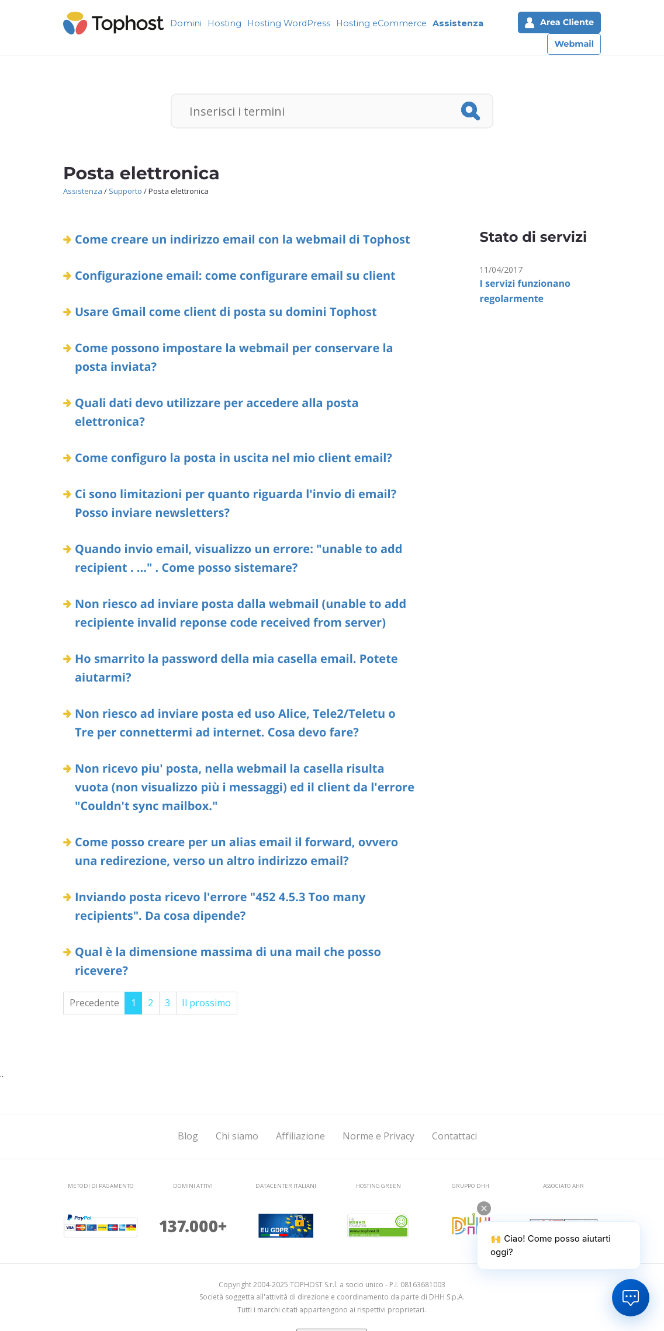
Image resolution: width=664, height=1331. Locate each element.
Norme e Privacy (378, 1136)
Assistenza (458, 23)
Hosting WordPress (288, 23)
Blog (188, 1136)
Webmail (574, 44)
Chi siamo (237, 1136)
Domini (186, 23)
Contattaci (454, 1136)
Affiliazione (300, 1136)
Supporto (125, 191)
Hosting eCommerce (381, 23)
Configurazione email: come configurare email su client (235, 275)
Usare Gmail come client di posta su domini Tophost (226, 311)
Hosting (224, 23)
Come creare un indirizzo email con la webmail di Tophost (242, 239)
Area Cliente (559, 22)
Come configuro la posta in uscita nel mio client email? (233, 457)
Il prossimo (206, 1002)
